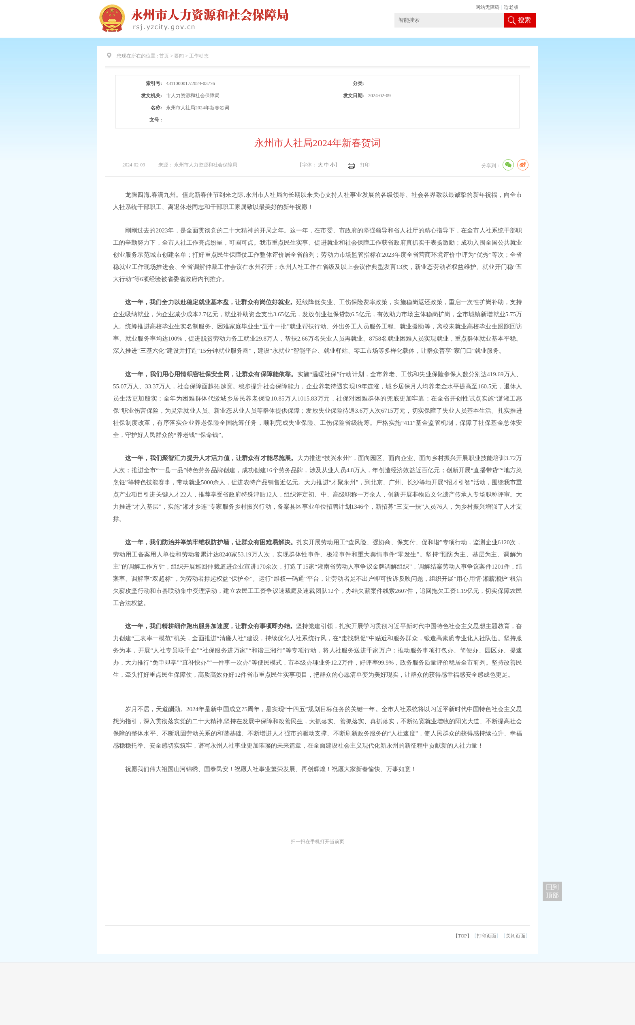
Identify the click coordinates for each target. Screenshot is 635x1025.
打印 (365, 165)
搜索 (524, 20)
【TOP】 (462, 936)
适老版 (511, 7)
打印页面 (486, 936)
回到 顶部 (552, 891)
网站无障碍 (487, 7)
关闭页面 (515, 936)
